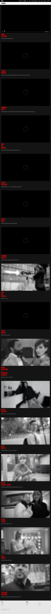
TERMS (2, 604)
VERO (26, 605)
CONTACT (45, 1)
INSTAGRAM (27, 603)
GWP (2, 1)
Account (48, 1)
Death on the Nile (5, 413)
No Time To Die (5, 298)
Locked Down (7, 377)
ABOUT (42, 1)
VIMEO (39, 605)
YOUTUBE (27, 604)
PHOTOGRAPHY (21, 1)
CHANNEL (24, 1)
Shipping (2, 605)
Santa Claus (11, 450)
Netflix (11, 523)
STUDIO (39, 1)
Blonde (19, 150)
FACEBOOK (39, 604)
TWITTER (39, 603)
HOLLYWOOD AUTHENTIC (35, 1)
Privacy (2, 603)
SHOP (27, 1)
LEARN (30, 1)
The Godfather (10, 186)
